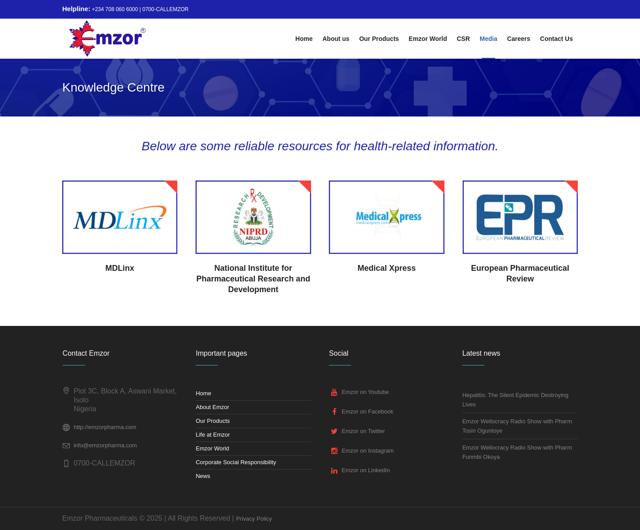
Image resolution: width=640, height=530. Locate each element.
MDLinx (119, 268)
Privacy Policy (254, 518)
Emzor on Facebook (367, 411)
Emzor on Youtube (365, 392)
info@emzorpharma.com (105, 445)
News (203, 476)
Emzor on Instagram (368, 450)
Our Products (213, 421)
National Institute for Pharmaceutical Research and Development (253, 279)
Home (203, 393)
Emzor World (212, 448)
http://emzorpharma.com (105, 427)
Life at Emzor (213, 434)
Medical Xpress (387, 268)
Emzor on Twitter (363, 431)
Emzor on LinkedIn (366, 470)
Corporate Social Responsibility (236, 462)
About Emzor (212, 407)
